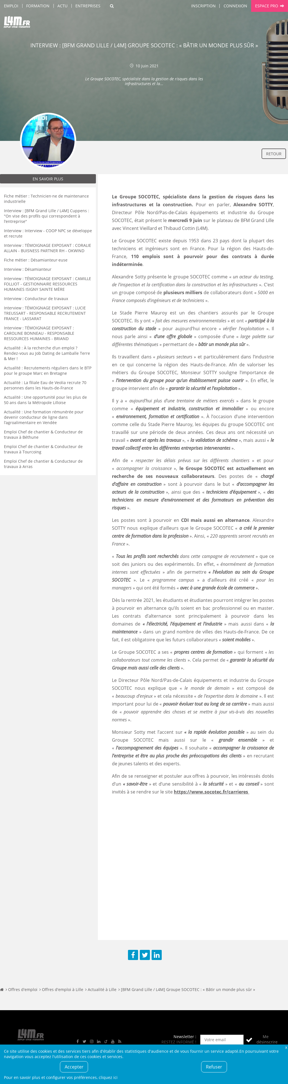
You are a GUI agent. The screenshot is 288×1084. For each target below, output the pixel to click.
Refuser (214, 1067)
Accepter (74, 1067)
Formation (38, 5)
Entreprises (87, 5)
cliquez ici (108, 1077)
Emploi (11, 5)
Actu (62, 5)
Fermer (286, 1047)
